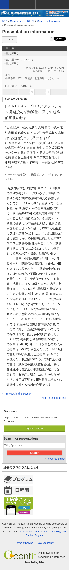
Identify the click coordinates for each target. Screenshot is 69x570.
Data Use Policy (45, 542)
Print (9, 39)
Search (34, 452)
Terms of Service (24, 542)
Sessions (15, 21)
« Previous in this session (17, 393)
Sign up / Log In (34, 428)
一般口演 (29, 21)
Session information (48, 21)
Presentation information (19, 25)
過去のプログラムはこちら (21, 467)
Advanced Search (56, 458)
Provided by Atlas (35, 562)
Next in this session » (54, 397)
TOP (4, 21)
